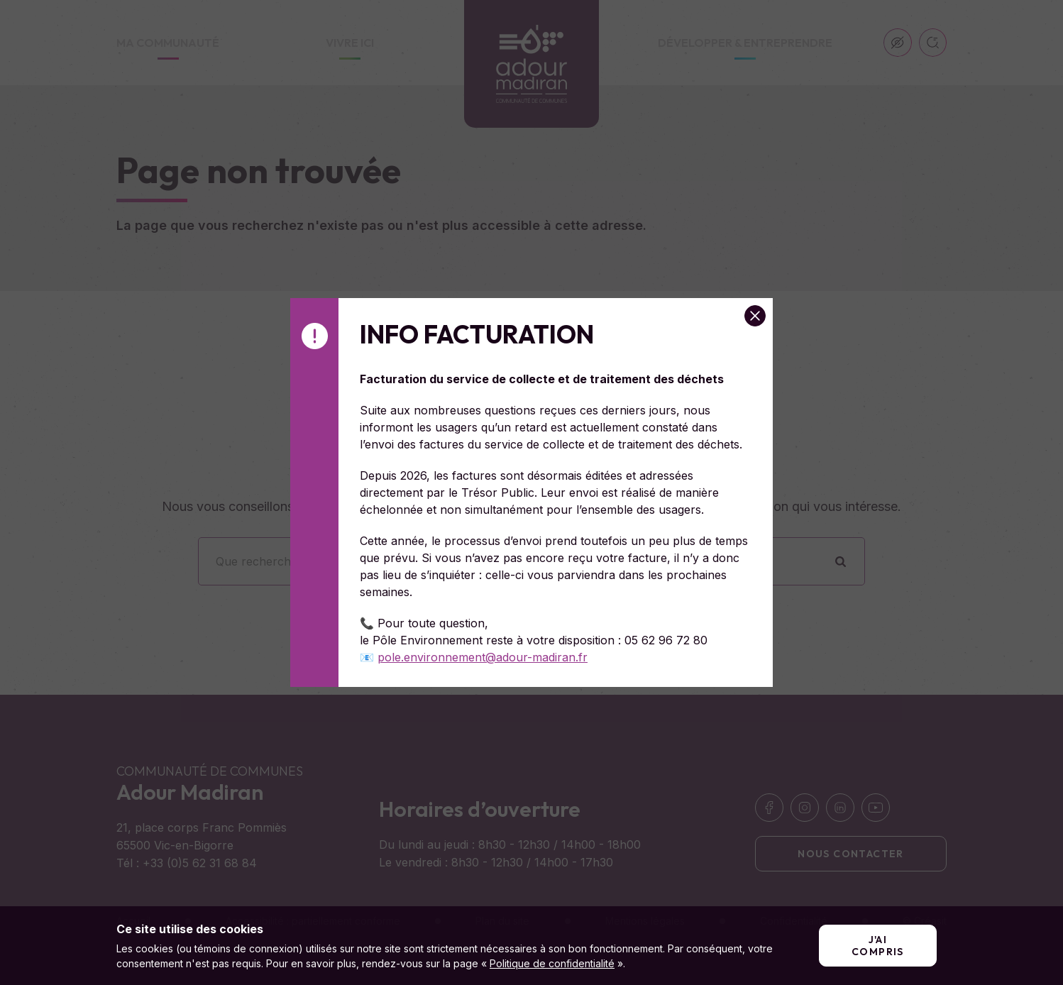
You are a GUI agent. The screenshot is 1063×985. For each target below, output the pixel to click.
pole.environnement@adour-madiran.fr (483, 657)
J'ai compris (878, 945)
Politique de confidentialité (552, 963)
